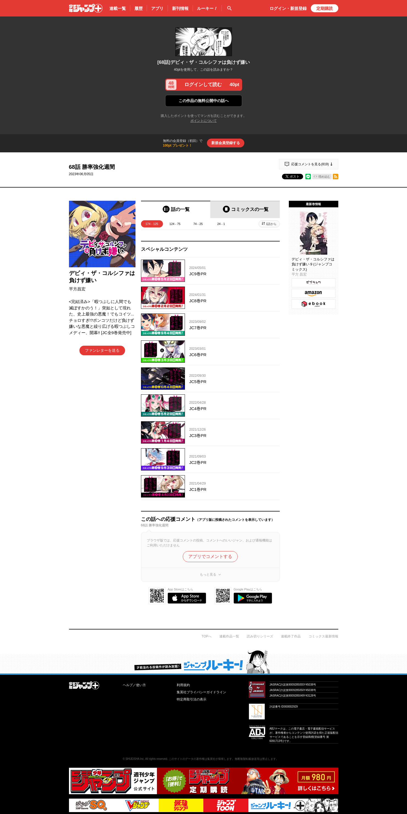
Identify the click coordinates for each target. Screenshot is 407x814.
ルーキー (207, 8)
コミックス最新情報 (323, 636)
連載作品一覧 (229, 636)
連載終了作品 (291, 636)
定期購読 (324, 8)
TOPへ (206, 636)
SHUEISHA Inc (135, 758)
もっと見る (208, 574)
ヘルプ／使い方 (134, 685)
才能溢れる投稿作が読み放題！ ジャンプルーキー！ (203, 661)
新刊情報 (180, 8)
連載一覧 (117, 8)
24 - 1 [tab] (221, 224)
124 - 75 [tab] (174, 224)
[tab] (176, 209)
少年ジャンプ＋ (86, 8)
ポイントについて (203, 121)
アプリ (157, 8)
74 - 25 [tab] (198, 224)
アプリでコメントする (210, 556)
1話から (271, 224)
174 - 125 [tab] (151, 224)
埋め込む (324, 176)
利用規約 (183, 685)
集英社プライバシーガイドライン (201, 692)
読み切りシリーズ (260, 636)
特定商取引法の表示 (191, 699)
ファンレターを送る (102, 350)
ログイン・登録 (288, 8)
